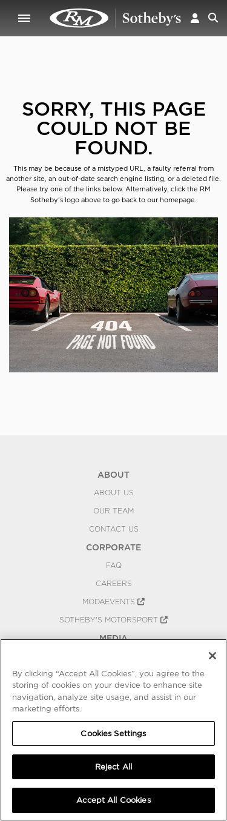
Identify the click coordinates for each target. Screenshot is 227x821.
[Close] (212, 655)
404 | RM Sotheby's (115, 18)
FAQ (114, 565)
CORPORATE (113, 547)
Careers (114, 583)
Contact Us (114, 529)
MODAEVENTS (113, 602)
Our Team (113, 511)
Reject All (113, 766)
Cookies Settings (113, 733)
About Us (114, 493)
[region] (113, 730)
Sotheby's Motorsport (113, 620)
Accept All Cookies (113, 800)
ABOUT (113, 475)
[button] (195, 18)
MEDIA (113, 638)
